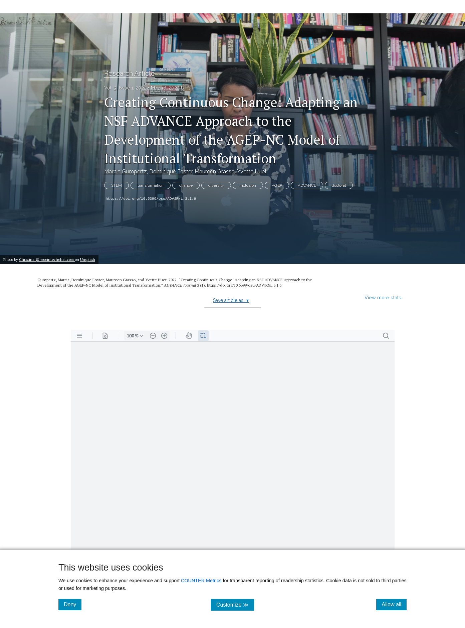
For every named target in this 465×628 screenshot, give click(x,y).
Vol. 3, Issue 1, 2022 (125, 88)
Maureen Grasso (215, 171)
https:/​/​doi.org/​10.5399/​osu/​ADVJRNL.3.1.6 (244, 285)
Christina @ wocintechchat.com (47, 259)
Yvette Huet (252, 171)
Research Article (129, 73)
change (186, 185)
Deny (72, 604)
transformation (151, 185)
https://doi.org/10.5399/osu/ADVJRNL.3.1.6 (151, 199)
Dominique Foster (170, 171)
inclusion (248, 185)
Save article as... (231, 300)
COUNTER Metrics (201, 580)
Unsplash (87, 259)
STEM (116, 185)
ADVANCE (307, 185)
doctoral (339, 185)
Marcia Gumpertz (125, 171)
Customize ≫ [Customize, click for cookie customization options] (235, 604)
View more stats (383, 297)
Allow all (394, 604)
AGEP (277, 185)
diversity (216, 185)
